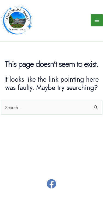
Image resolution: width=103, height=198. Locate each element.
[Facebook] (51, 184)
